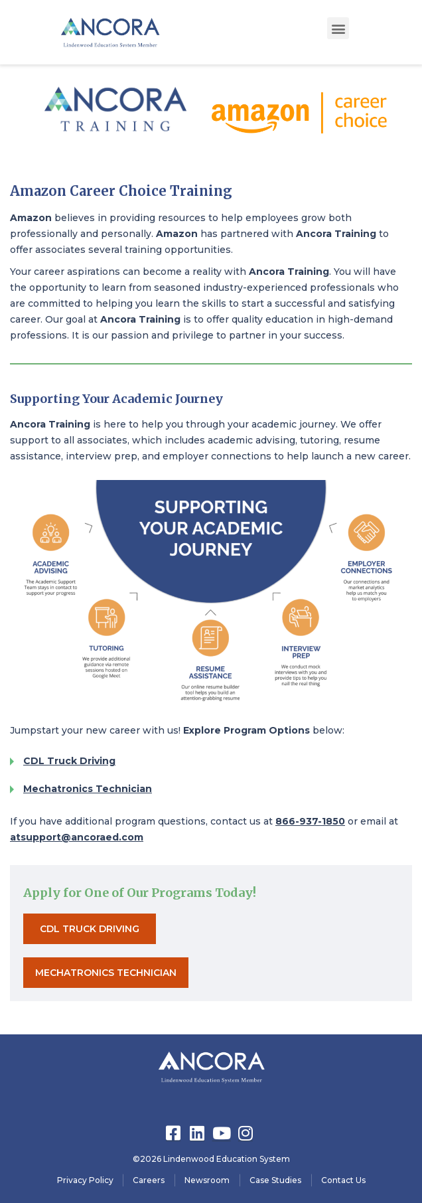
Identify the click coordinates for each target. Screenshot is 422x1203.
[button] (338, 28)
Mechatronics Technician (87, 789)
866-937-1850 (310, 821)
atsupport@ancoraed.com (76, 837)
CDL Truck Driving (69, 761)
